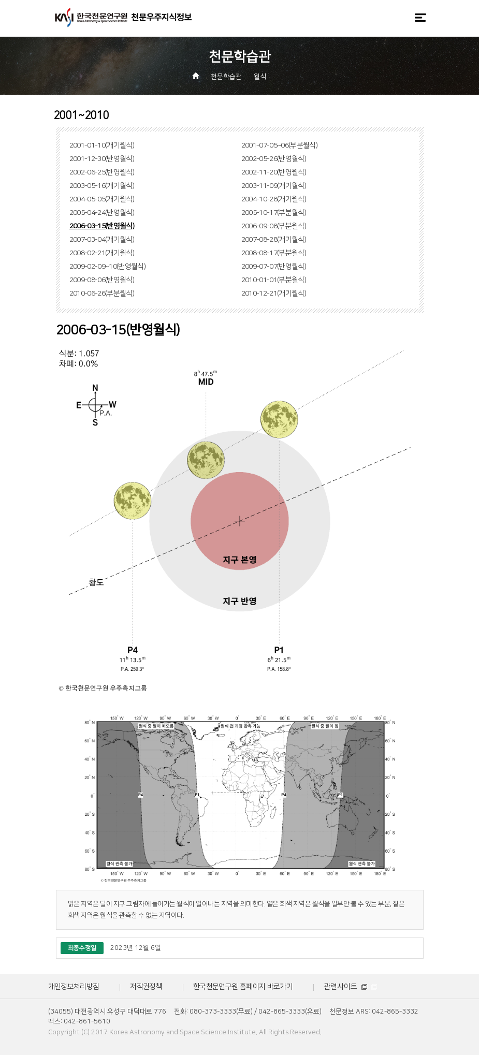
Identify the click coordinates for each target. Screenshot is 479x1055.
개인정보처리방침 (73, 987)
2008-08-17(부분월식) (274, 253)
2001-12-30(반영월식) (102, 159)
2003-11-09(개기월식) (274, 186)
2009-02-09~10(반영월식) (107, 266)
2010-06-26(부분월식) (102, 293)
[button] (280, 77)
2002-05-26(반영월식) (274, 159)
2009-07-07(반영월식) (274, 266)
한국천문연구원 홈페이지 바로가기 (243, 987)
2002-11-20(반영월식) (274, 172)
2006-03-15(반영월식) (102, 226)
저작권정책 (146, 987)
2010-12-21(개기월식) (274, 293)
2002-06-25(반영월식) (102, 172)
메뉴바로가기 (0, 0)
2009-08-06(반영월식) (102, 280)
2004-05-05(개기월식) (102, 199)
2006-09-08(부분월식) (274, 226)
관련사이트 (350, 987)
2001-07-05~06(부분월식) (279, 145)
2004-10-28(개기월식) (274, 199)
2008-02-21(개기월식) (102, 253)
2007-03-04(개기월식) (102, 240)
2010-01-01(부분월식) (274, 280)
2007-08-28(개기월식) (274, 240)
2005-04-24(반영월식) (102, 213)
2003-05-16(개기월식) (102, 186)
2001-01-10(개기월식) (102, 145)
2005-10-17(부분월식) (274, 213)
